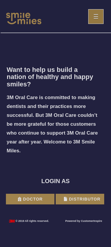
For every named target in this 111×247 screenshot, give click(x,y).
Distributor (82, 199)
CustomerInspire (91, 220)
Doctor (30, 199)
